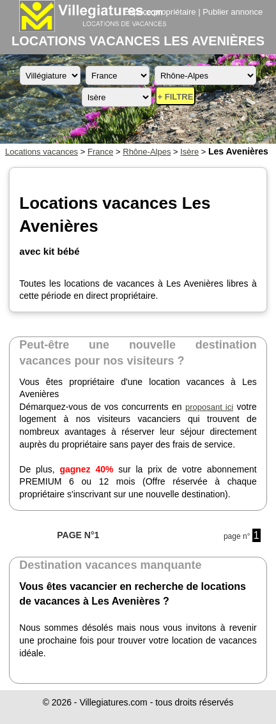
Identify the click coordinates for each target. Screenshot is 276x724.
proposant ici (209, 407)
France (100, 151)
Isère (189, 151)
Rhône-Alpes (147, 151)
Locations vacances (41, 151)
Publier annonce (233, 12)
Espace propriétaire (160, 12)
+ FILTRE (176, 97)
